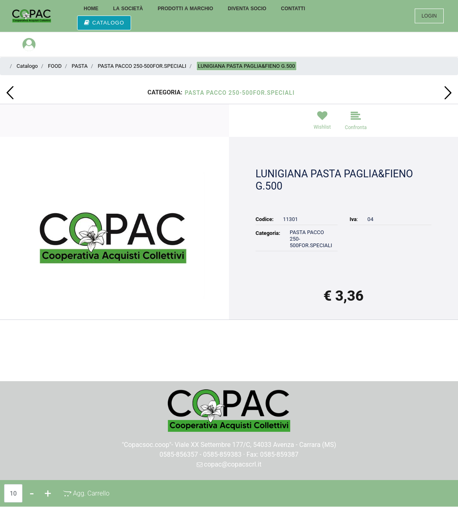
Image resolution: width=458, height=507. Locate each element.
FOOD (55, 66)
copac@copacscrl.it (229, 464)
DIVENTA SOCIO (247, 8)
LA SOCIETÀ (128, 8)
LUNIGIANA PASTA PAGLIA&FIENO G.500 (246, 66)
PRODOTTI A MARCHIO (185, 8)
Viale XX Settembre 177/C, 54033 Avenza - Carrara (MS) (255, 445)
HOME (91, 8)
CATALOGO (104, 23)
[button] (114, 235)
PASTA (80, 66)
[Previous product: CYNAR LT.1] (10, 93)
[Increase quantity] (48, 493)
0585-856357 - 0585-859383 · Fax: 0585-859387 (229, 454)
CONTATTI (293, 8)
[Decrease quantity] (32, 493)
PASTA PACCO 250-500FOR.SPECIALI (142, 66)
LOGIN (429, 16)
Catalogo (27, 66)
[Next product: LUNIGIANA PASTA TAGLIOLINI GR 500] (448, 93)
